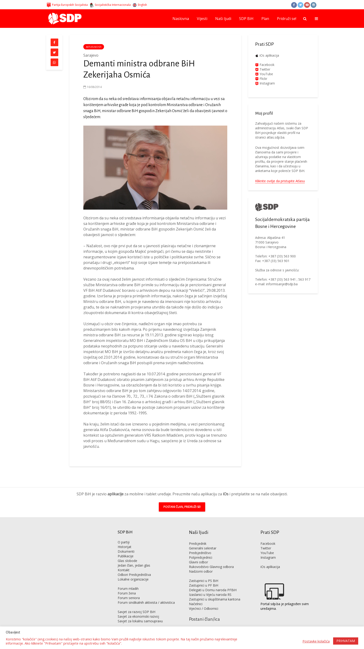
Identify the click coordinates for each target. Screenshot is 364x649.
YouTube (266, 74)
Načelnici (195, 597)
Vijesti (202, 18)
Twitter (265, 541)
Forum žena (127, 586)
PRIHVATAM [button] (345, 641)
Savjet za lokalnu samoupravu (140, 614)
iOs (225, 487)
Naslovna (180, 18)
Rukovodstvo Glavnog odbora (211, 560)
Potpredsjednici (200, 550)
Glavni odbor (198, 555)
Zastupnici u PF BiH (203, 578)
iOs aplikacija (269, 55)
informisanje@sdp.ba (282, 284)
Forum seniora (129, 591)
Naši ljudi (223, 18)
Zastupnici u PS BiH (203, 573)
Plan (265, 18)
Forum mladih (128, 581)
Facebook (266, 64)
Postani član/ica (204, 612)
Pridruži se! (286, 18)
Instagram (267, 83)
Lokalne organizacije (133, 572)
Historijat (124, 540)
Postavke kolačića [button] (316, 641)
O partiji (124, 535)
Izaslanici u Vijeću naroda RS (210, 587)
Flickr (263, 78)
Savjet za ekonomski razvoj (138, 609)
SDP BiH (246, 18)
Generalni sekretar (202, 541)
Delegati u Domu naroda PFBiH (213, 583)
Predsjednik (197, 536)
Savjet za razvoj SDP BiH (136, 605)
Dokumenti (126, 544)
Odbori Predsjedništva (134, 567)
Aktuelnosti (93, 47)
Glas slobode (127, 554)
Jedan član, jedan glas (134, 558)
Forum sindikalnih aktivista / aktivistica (146, 595)
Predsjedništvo (200, 546)
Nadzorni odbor (201, 564)
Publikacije (125, 549)
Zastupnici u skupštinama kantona (214, 592)
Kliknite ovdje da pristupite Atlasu (280, 181)
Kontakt (124, 563)
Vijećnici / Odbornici (203, 601)
